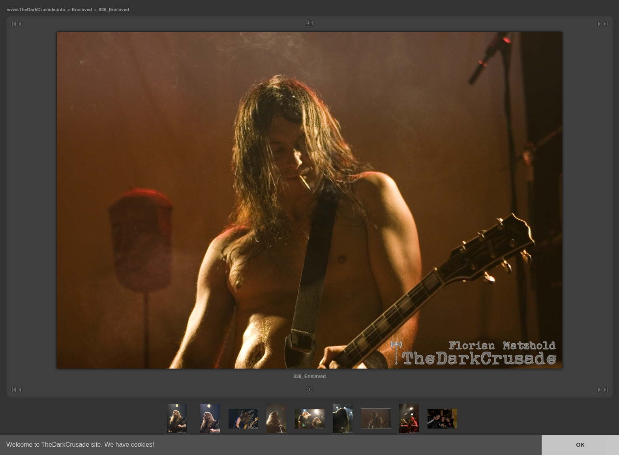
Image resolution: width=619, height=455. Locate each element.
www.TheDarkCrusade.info (36, 9)
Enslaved (82, 9)
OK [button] (580, 445)
